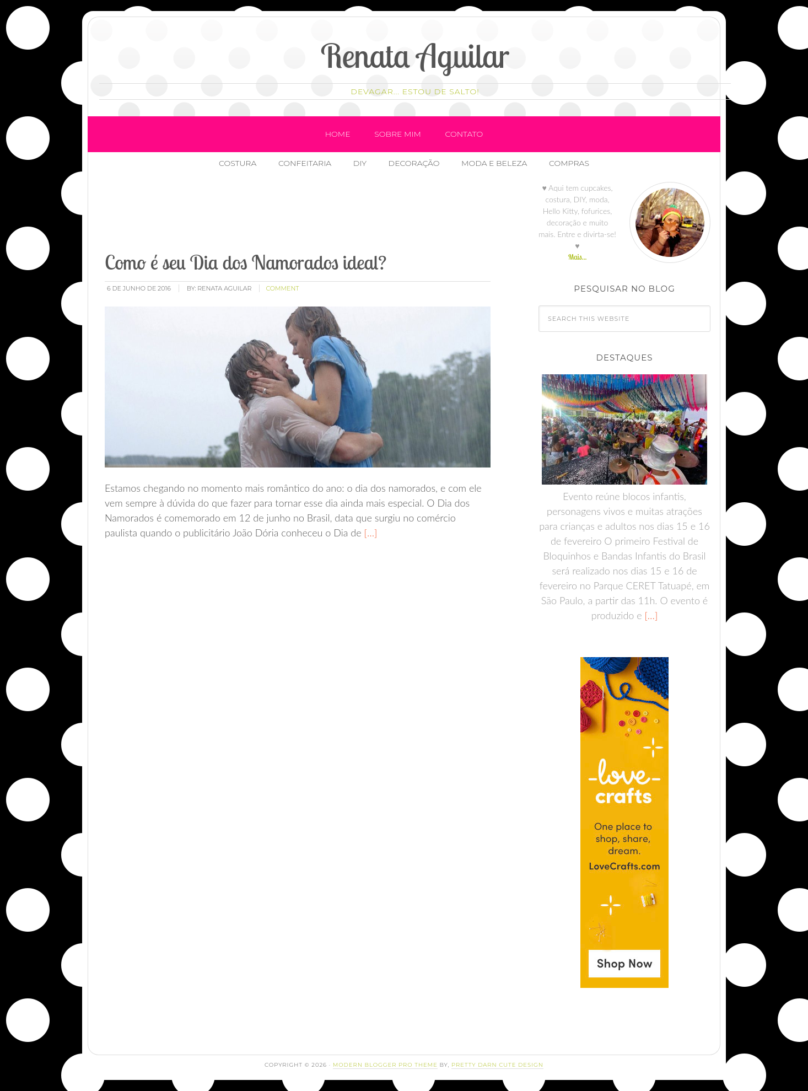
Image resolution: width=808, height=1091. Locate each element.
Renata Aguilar (415, 55)
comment (282, 288)
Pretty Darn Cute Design (497, 1064)
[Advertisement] (303, 214)
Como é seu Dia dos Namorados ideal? (245, 262)
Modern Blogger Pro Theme (385, 1064)
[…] (370, 532)
